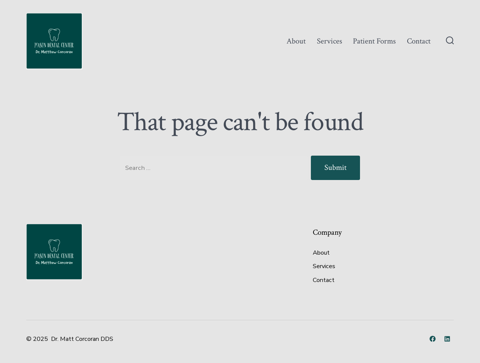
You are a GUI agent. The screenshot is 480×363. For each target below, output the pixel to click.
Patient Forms (374, 41)
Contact (418, 41)
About (296, 41)
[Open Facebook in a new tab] (432, 338)
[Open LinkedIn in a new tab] (447, 338)
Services (329, 41)
